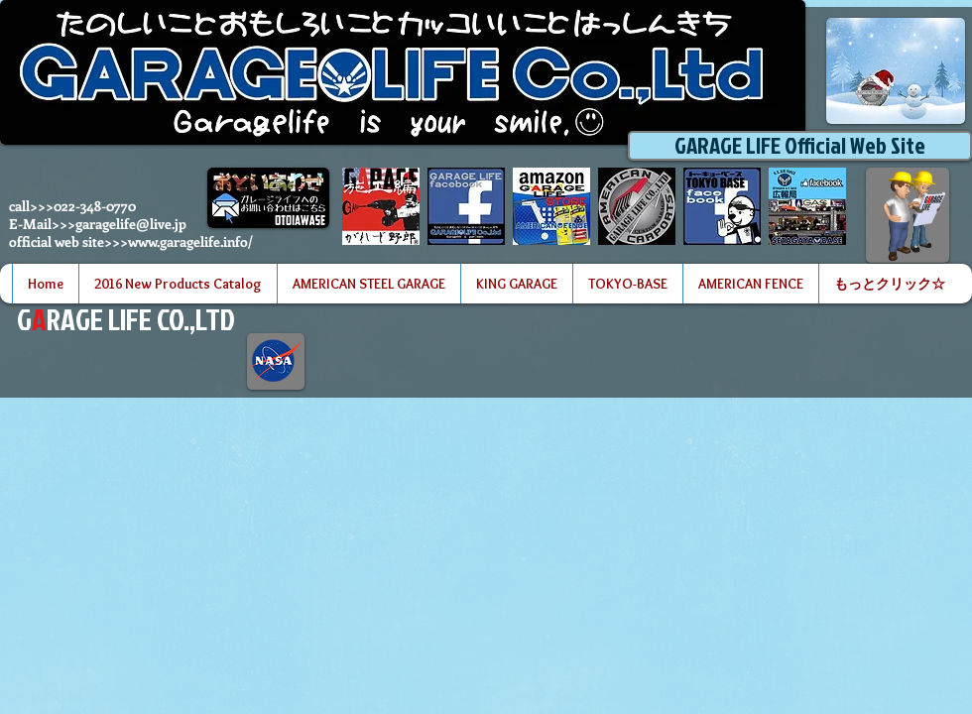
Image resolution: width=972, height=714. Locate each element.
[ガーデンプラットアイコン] (381, 206)
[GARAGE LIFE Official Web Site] (800, 146)
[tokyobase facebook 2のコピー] (722, 206)
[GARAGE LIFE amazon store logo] (551, 206)
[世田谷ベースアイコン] (807, 206)
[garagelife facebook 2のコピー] (466, 206)
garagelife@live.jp (130, 223)
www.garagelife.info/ (190, 241)
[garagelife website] (636, 206)
